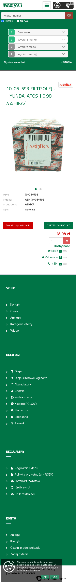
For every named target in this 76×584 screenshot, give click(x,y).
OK (69, 15)
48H (57, 263)
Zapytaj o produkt (58, 225)
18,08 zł (63, 234)
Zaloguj (15, 534)
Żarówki (17, 423)
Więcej (14, 330)
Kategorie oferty (21, 324)
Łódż (57, 251)
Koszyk (15, 541)
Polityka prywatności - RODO (31, 474)
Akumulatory (20, 384)
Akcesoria (19, 416)
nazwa (24, 21)
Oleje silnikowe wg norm (28, 378)
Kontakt (15, 304)
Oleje (16, 371)
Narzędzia (19, 410)
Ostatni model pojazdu (25, 547)
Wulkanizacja (21, 397)
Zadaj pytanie (19, 554)
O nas (14, 311)
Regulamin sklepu (24, 468)
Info (54, 577)
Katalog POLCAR (23, 403)
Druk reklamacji (22, 494)
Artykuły (15, 317)
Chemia (17, 390)
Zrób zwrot (20, 487)
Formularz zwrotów (25, 481)
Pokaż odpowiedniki (18, 225)
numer (9, 21)
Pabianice (54, 257)
